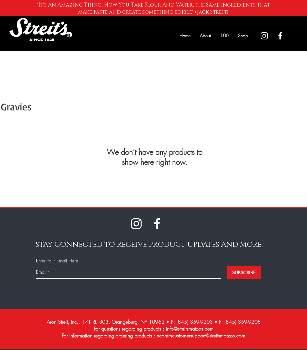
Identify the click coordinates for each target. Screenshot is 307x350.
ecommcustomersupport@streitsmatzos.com (201, 335)
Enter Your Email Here (57, 261)
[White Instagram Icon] (264, 36)
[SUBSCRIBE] (244, 272)
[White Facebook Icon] (280, 36)
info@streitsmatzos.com (190, 328)
